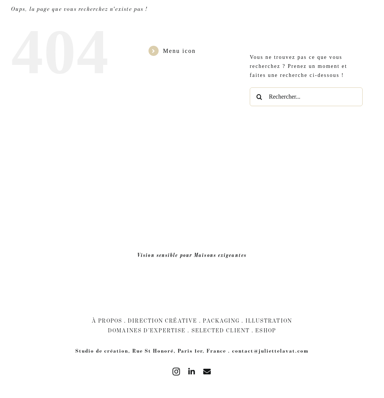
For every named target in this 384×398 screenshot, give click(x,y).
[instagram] (176, 371)
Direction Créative (162, 320)
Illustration (269, 320)
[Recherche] (259, 96)
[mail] (207, 371)
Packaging (221, 320)
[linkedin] (192, 371)
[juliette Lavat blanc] (192, 12)
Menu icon (179, 51)
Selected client (221, 330)
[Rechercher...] (306, 96)
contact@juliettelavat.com (270, 351)
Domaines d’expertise (147, 330)
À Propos (107, 320)
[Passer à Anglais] (372, 16)
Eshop (265, 330)
